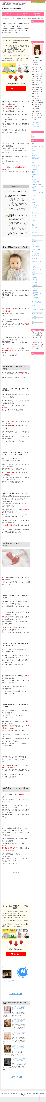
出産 (33, 143)
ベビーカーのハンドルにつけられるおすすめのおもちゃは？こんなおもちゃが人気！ (18, 1047)
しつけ (34, 215)
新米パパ (34, 321)
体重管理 (34, 179)
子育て (33, 199)
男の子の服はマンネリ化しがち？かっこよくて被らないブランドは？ (18, 1020)
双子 (33, 177)
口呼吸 (34, 282)
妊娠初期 (34, 190)
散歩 (33, 172)
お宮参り (35, 290)
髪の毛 (34, 277)
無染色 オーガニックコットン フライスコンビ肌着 (17, 199)
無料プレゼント (8, 15)
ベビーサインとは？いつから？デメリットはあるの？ (18, 1033)
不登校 (34, 207)
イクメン (34, 230)
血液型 (34, 285)
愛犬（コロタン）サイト (23, 15)
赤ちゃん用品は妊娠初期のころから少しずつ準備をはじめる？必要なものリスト (18, 1008)
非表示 (17, 186)
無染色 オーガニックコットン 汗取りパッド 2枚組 (17, 228)
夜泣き (34, 220)
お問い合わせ (37, 15)
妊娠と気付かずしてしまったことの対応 (37, 186)
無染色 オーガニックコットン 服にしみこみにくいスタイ (18, 224)
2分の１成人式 (36, 314)
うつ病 (34, 210)
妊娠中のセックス (37, 174)
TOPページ (8, 13)
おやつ (34, 319)
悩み (33, 225)
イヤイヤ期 (35, 253)
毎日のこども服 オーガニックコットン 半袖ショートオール (18, 210)
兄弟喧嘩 (34, 241)
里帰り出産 (35, 158)
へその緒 (34, 155)
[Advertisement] (16, 885)
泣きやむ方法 (36, 261)
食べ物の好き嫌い (37, 302)
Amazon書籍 (37, 13)
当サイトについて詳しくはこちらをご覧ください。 (37, 124)
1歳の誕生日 (35, 246)
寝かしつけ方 (36, 269)
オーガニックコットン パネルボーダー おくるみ (17, 219)
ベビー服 (35, 297)
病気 (33, 275)
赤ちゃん (34, 258)
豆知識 (34, 316)
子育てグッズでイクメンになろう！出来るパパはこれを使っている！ (18, 1059)
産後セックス (36, 153)
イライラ (35, 264)
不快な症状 (35, 182)
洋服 (33, 239)
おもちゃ (34, 227)
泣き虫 (34, 236)
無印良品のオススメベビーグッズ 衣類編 (16, 196)
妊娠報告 (34, 169)
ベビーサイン (36, 288)
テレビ (34, 280)
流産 (33, 150)
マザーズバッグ (36, 256)
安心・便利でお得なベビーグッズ (16, 191)
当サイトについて (22, 13)
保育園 (34, 217)
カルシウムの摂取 (37, 193)
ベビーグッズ (36, 205)
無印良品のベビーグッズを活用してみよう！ (16, 233)
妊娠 (33, 162)
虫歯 (33, 202)
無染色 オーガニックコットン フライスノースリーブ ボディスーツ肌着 (18, 204)
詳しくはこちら (16, 88)
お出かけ (35, 267)
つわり (34, 195)
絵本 (33, 244)
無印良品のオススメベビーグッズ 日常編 (16, 215)
